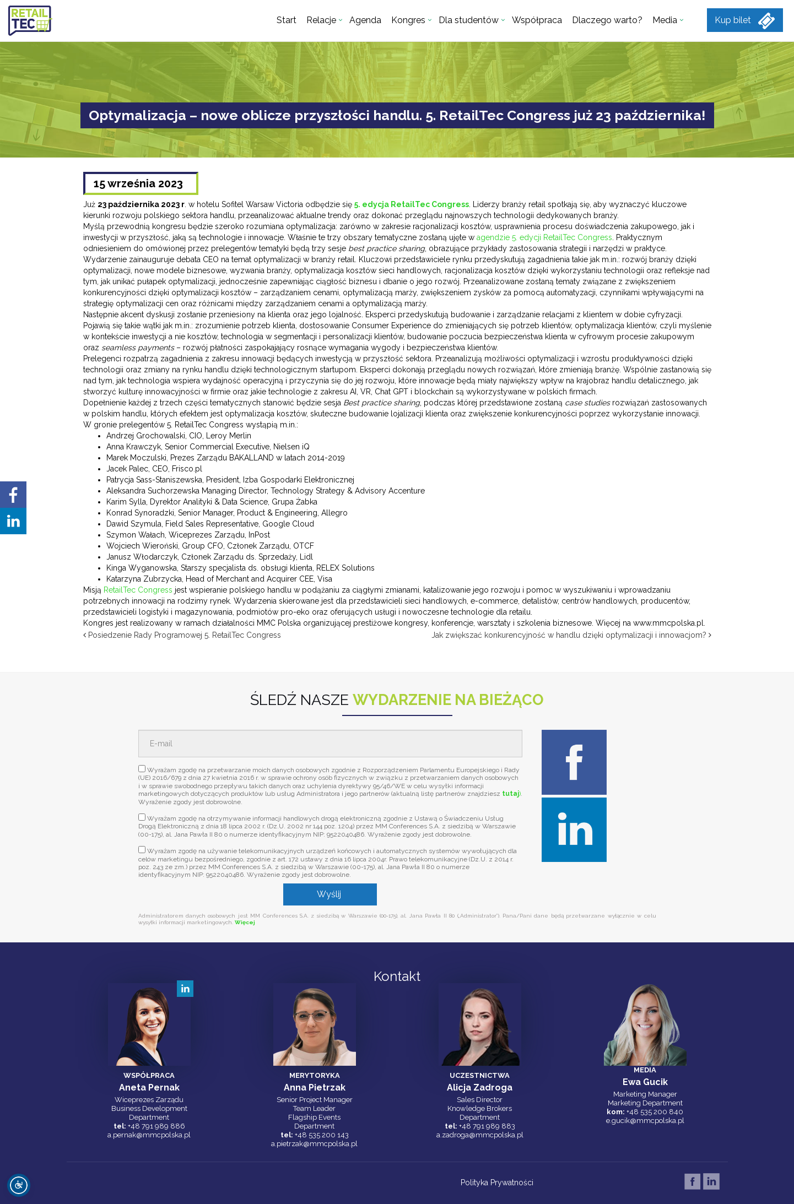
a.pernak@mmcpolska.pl (149, 1135)
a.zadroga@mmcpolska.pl (479, 1135)
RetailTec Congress (138, 589)
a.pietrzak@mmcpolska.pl (314, 1144)
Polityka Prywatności (497, 1182)
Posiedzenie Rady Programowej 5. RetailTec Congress (184, 635)
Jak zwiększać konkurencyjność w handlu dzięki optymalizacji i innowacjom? (568, 635)
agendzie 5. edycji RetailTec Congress (544, 237)
